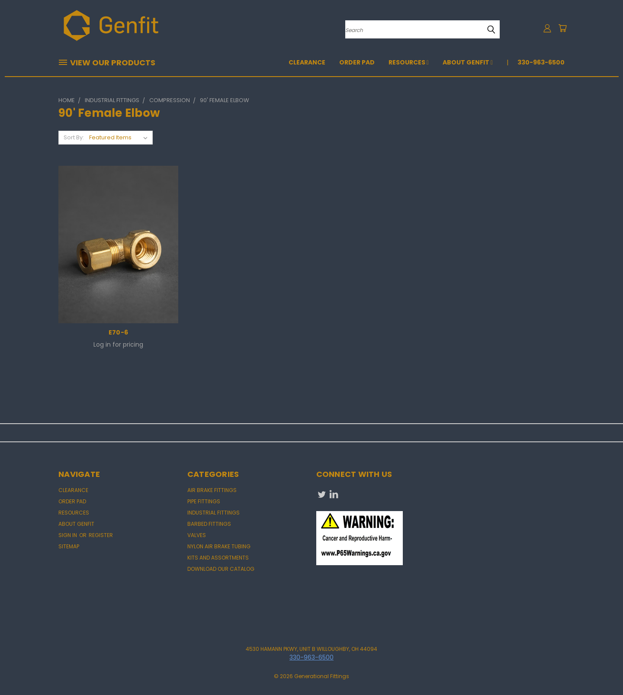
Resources (409, 62)
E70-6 (118, 332)
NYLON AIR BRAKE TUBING (218, 546)
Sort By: (74, 137)
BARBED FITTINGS (209, 524)
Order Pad (357, 62)
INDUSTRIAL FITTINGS (213, 512)
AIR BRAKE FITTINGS (212, 490)
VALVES (196, 535)
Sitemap (68, 546)
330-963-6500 (541, 62)
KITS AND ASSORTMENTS (218, 557)
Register (101, 535)
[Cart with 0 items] (562, 28)
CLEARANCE (307, 62)
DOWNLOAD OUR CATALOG (220, 569)
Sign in (68, 535)
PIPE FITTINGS (203, 501)
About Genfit (468, 62)
